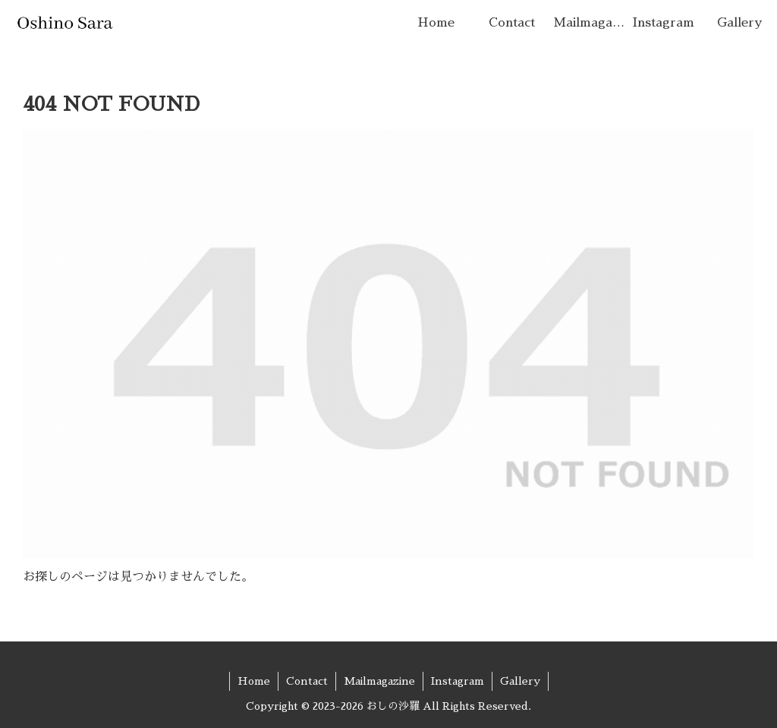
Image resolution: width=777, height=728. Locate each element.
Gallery (520, 681)
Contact (307, 681)
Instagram (457, 681)
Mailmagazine (379, 681)
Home (254, 681)
